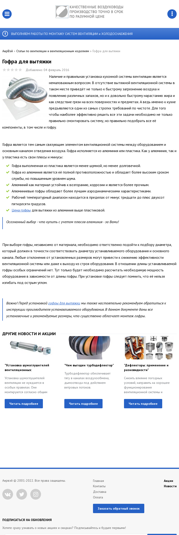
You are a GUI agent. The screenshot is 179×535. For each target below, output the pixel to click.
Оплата (98, 497)
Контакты (99, 486)
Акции (168, 481)
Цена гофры (21, 210)
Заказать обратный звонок (119, 508)
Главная (98, 481)
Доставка (99, 492)
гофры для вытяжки (64, 303)
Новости (170, 486)
